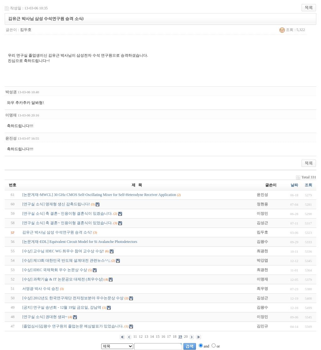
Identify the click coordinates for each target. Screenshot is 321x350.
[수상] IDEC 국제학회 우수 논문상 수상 (54, 270)
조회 (308, 185)
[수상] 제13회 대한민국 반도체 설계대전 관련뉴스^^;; (66, 260)
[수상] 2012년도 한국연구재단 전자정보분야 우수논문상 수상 (73, 298)
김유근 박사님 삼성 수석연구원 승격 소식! (57, 232)
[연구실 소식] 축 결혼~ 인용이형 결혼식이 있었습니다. (67, 223)
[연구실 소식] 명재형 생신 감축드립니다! (56, 204)
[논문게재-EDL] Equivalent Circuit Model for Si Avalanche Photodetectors (79, 241)
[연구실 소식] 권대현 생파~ (44, 317)
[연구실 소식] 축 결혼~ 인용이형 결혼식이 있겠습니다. (67, 213)
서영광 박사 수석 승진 (40, 288)
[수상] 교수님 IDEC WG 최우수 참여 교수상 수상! (63, 251)
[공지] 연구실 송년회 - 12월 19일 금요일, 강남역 (61, 307)
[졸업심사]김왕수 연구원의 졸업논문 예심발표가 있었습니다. (73, 326)
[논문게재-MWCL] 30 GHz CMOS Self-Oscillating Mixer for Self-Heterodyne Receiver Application (99, 195)
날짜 (294, 185)
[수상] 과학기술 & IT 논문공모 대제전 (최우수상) (62, 279)
